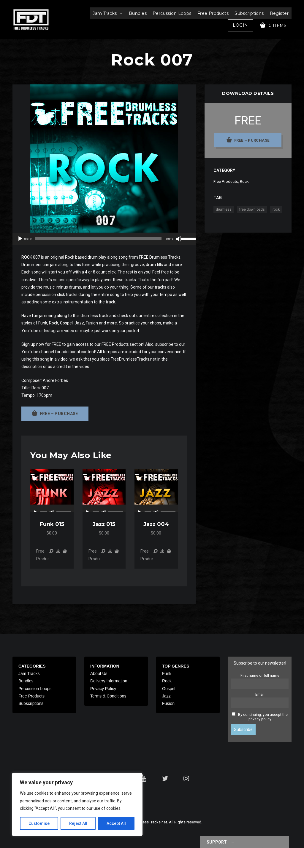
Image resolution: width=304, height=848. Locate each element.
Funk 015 (52, 524)
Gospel (168, 688)
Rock (244, 181)
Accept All (116, 823)
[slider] (98, 238)
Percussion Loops (172, 13)
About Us (98, 673)
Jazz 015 (104, 524)
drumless (224, 209)
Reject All (78, 823)
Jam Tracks (108, 13)
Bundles (138, 13)
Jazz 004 (156, 524)
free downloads (252, 209)
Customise (39, 823)
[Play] (20, 239)
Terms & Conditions (108, 696)
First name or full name (259, 675)
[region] (77, 804)
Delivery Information (108, 681)
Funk (166, 673)
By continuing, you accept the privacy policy (263, 716)
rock (276, 209)
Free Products (213, 13)
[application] (104, 239)
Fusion (168, 703)
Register (279, 13)
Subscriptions (249, 13)
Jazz (166, 696)
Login (240, 25)
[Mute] (179, 239)
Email (260, 694)
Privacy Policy (103, 688)
